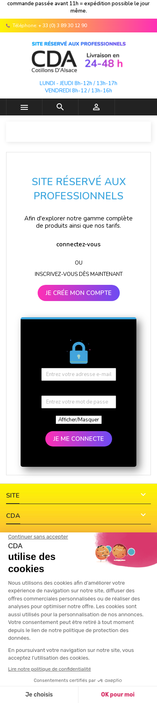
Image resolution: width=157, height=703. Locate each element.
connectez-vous (78, 244)
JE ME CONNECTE (78, 439)
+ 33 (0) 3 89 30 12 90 (62, 25)
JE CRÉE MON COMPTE (79, 293)
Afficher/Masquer (78, 419)
